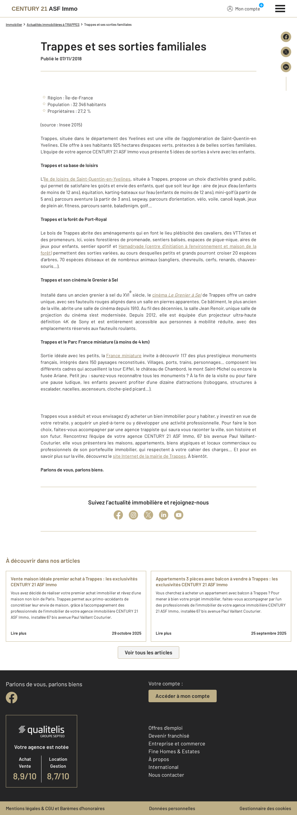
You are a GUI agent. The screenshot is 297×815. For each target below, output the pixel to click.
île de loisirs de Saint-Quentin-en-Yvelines (87, 178)
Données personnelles (172, 808)
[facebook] (11, 697)
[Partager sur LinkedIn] (286, 67)
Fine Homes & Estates (174, 751)
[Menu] (280, 7)
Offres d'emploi (165, 728)
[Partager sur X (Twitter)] (286, 52)
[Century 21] (44, 9)
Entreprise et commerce (176, 743)
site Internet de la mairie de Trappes (149, 456)
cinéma (176, 294)
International (163, 767)
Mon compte (243, 8)
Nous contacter (166, 775)
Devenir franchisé (168, 735)
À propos (158, 759)
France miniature (124, 355)
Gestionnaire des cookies (265, 808)
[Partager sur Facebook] (286, 37)
